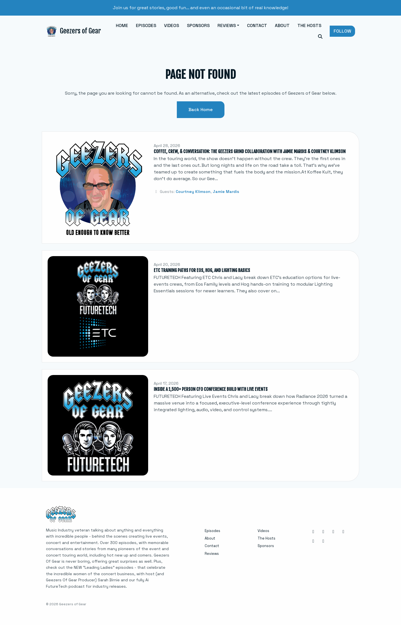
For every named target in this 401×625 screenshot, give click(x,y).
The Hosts (309, 25)
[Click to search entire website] (320, 36)
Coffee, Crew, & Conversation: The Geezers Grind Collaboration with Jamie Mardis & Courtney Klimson (250, 151)
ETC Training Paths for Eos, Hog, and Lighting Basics (202, 270)
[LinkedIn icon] (333, 531)
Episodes (146, 25)
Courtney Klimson (193, 191)
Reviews (226, 25)
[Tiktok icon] (323, 541)
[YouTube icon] (313, 541)
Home (122, 25)
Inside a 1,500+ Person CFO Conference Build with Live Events (211, 389)
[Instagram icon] (313, 531)
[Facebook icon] (323, 531)
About (282, 25)
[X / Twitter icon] (343, 531)
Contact (257, 25)
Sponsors (198, 25)
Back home (201, 109)
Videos (171, 25)
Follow (342, 31)
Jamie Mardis (226, 191)
